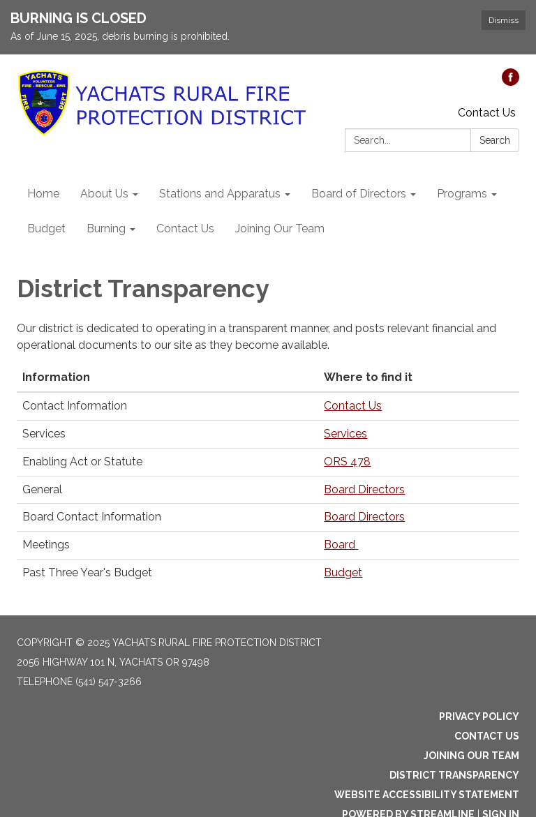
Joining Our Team (471, 755)
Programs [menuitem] (462, 193)
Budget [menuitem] (46, 228)
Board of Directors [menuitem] (358, 193)
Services (345, 433)
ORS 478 (347, 461)
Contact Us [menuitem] (185, 228)
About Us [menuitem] (104, 193)
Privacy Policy (479, 716)
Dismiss (504, 20)
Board (341, 544)
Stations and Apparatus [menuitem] (220, 193)
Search (494, 140)
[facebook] (510, 82)
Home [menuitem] (43, 193)
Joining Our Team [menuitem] (280, 228)
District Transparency (454, 775)
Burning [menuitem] (106, 228)
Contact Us (487, 112)
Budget (343, 572)
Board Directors (364, 489)
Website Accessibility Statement (426, 794)
